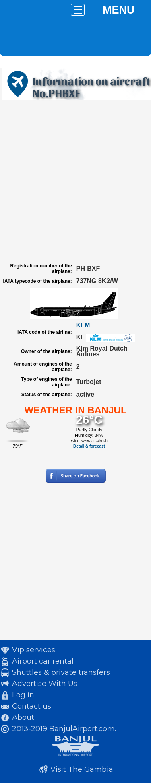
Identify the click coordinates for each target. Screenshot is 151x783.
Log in (23, 695)
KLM (83, 325)
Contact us (31, 706)
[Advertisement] (75, 181)
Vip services (33, 649)
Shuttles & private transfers (61, 672)
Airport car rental (43, 661)
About (23, 717)
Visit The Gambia (81, 769)
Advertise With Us (44, 683)
